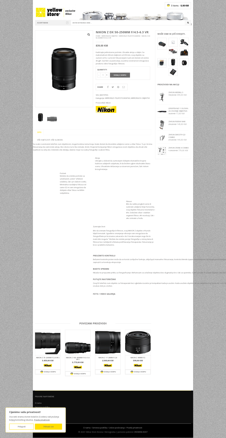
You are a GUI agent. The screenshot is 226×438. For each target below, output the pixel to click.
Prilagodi (21, 426)
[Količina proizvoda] (103, 75)
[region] (35, 420)
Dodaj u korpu (120, 75)
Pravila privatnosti (42, 420)
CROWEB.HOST (141, 432)
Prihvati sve (48, 426)
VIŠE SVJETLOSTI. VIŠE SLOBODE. (50, 140)
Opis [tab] (39, 132)
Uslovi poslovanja (117, 427)
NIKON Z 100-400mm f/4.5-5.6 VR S (78, 358)
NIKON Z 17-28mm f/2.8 (107, 357)
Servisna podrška (42, 407)
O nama (38, 403)
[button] (88, 34)
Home (98, 36)
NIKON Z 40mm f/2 (138, 357)
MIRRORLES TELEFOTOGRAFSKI (129, 36)
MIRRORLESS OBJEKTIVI (110, 36)
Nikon (108, 102)
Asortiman (52, 22)
